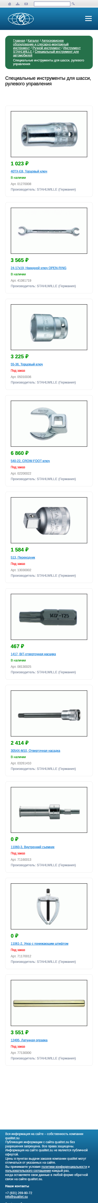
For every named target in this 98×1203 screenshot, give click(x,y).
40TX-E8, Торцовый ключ (29, 171)
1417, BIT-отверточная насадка (33, 654)
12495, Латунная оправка (29, 1040)
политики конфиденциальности (64, 1167)
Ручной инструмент (46, 48)
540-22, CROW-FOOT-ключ (30, 461)
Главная (19, 41)
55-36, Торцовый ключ (27, 364)
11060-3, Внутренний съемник (32, 847)
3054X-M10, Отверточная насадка (35, 751)
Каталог (33, 41)
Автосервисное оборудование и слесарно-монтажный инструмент (40, 44)
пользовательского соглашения (28, 1171)
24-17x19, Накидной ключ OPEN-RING (38, 268)
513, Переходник (23, 557)
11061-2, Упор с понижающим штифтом (39, 943)
